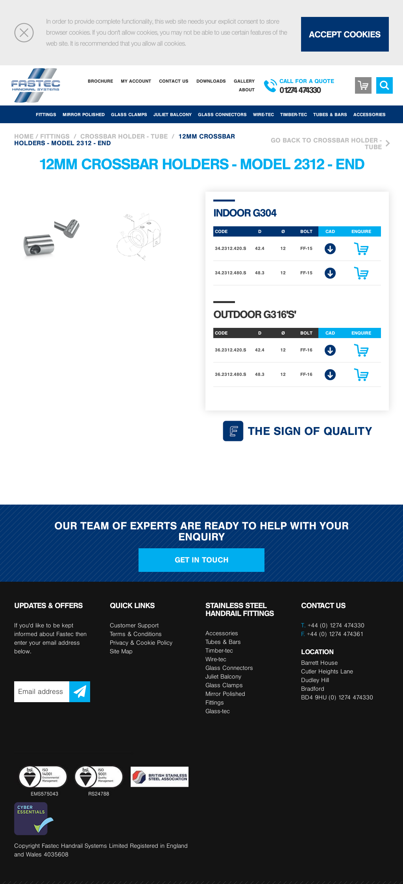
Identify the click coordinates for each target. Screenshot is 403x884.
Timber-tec (293, 114)
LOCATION (317, 651)
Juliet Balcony (172, 114)
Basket (363, 79)
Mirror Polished (84, 114)
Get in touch (202, 560)
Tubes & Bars (330, 114)
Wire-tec (263, 114)
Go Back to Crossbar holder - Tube (326, 143)
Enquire (361, 251)
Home (23, 136)
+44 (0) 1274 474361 (332, 634)
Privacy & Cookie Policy (141, 642)
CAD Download (330, 248)
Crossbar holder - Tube (124, 136)
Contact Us (174, 80)
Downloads (211, 80)
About (247, 89)
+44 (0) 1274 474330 (336, 625)
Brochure (100, 80)
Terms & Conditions (136, 634)
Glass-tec (217, 711)
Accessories (369, 114)
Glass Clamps (129, 114)
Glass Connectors (222, 114)
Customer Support (134, 625)
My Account (136, 80)
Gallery (244, 80)
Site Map (121, 651)
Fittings (46, 114)
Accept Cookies (345, 34)
